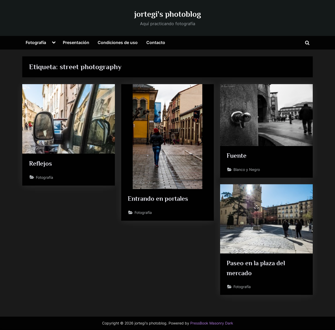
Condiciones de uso (118, 42)
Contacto (155, 42)
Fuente (237, 155)
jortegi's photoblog (167, 14)
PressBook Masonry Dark (211, 323)
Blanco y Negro (246, 169)
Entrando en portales (158, 198)
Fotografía (36, 42)
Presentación (76, 42)
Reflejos (40, 163)
